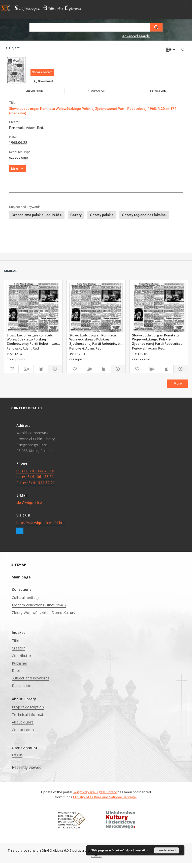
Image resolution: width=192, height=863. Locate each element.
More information (136, 850)
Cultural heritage (26, 597)
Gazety (76, 215)
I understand (166, 850)
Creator (18, 648)
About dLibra (23, 722)
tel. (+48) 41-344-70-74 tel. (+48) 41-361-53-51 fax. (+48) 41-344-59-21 (35, 476)
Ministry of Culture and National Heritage (105, 797)
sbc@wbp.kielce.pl (30, 502)
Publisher (19, 663)
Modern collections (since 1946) (39, 605)
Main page (21, 577)
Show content (42, 72)
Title (15, 640)
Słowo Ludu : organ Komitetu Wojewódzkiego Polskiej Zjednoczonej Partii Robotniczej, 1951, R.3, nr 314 (158, 339)
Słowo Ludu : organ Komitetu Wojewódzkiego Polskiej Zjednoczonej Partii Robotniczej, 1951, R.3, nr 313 (33, 339)
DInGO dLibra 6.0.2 (57, 850)
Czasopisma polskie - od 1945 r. (37, 215)
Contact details (24, 729)
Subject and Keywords (30, 678)
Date (16, 670)
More (178, 383)
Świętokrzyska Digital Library (95, 792)
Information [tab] (96, 90)
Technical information (30, 714)
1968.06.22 (18, 143)
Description (21, 685)
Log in (17, 754)
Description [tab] (34, 90)
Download (42, 81)
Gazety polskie (102, 215)
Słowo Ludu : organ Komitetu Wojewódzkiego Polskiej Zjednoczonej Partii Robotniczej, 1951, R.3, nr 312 (95, 339)
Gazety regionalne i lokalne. (144, 215)
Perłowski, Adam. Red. (26, 128)
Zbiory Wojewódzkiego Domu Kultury (43, 612)
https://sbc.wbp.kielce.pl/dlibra (40, 522)
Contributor (21, 655)
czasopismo (18, 157)
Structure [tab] (158, 90)
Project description (28, 707)
